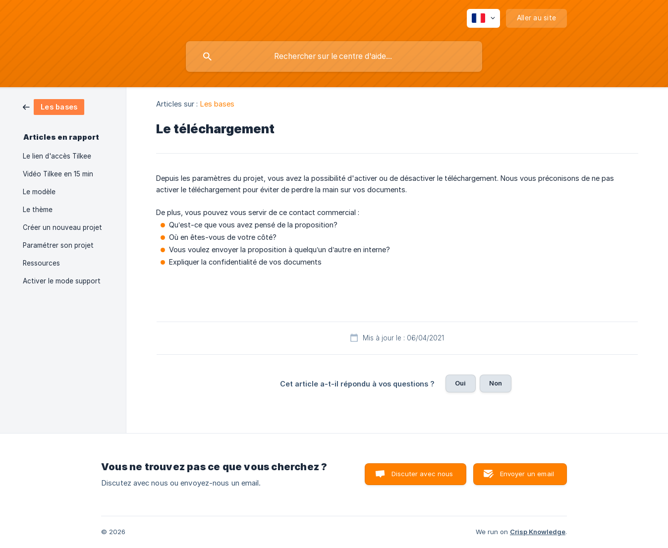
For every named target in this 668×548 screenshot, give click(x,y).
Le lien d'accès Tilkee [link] (57, 156)
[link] (53, 106)
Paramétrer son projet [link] (58, 245)
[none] (483, 18)
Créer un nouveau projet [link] (62, 227)
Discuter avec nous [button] (422, 474)
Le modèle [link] (39, 192)
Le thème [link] (38, 210)
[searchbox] (334, 56)
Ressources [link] (41, 263)
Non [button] (495, 383)
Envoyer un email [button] (527, 474)
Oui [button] (460, 383)
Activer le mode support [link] (62, 281)
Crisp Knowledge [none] (537, 532)
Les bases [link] (217, 104)
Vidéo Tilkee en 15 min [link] (58, 174)
